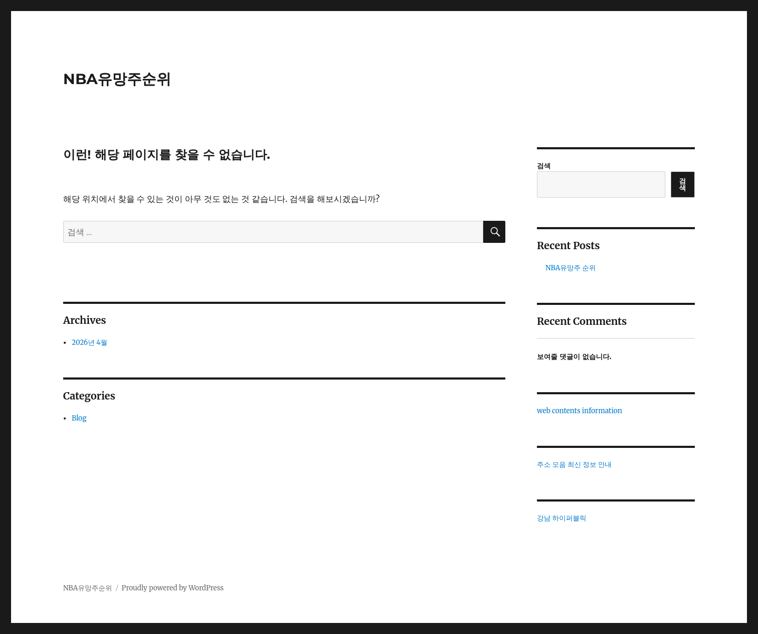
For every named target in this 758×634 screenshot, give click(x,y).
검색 (544, 165)
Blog (79, 418)
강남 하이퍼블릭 (561, 518)
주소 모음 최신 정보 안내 (574, 464)
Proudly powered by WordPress (173, 588)
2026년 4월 (89, 342)
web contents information (579, 410)
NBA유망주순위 (117, 79)
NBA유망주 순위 (570, 267)
